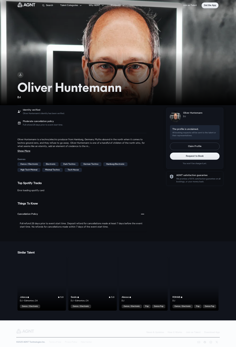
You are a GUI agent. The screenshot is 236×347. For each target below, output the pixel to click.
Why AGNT (96, 5)
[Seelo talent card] (92, 284)
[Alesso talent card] (143, 284)
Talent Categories (71, 5)
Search (47, 5)
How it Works (175, 332)
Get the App (210, 5)
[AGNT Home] (26, 5)
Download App (212, 332)
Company (118, 5)
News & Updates (155, 332)
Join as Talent (190, 5)
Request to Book (195, 156)
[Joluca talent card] (41, 284)
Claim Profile (195, 146)
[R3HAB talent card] (194, 284)
